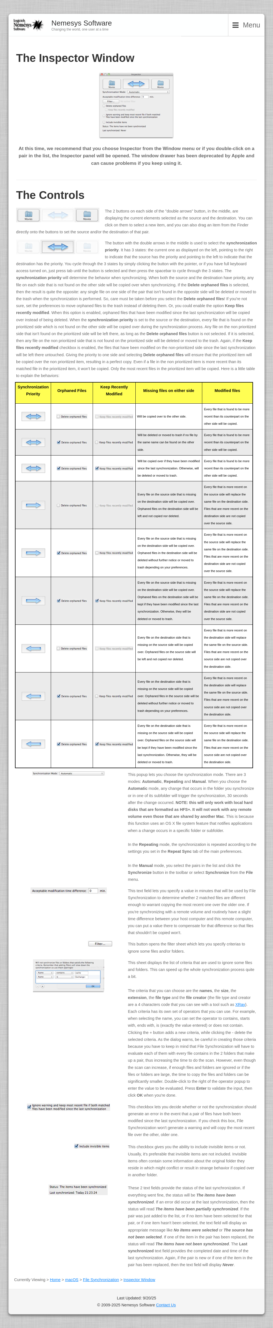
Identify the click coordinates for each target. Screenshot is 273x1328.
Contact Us (166, 1305)
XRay (240, 1004)
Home (55, 1280)
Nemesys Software (81, 23)
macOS (72, 1280)
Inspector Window (139, 1280)
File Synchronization (101, 1280)
